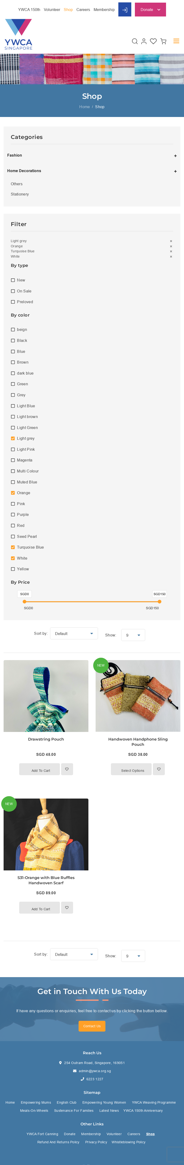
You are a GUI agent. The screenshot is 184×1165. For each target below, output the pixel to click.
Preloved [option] (25, 301)
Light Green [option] (27, 427)
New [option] (21, 280)
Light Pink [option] (26, 449)
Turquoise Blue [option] (30, 547)
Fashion (14, 155)
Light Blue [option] (26, 405)
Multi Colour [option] (28, 471)
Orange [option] (23, 492)
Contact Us (92, 1026)
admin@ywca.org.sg (95, 1071)
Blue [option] (21, 351)
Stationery (20, 194)
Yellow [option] (23, 569)
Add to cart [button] (41, 770)
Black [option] (22, 340)
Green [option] (22, 384)
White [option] (22, 558)
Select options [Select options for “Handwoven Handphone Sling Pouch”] (132, 770)
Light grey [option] (25, 438)
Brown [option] (23, 362)
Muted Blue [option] (27, 482)
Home (84, 106)
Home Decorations (24, 171)
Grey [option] (21, 394)
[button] (92, 241)
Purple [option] (23, 514)
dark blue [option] (25, 373)
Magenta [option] (24, 460)
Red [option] (20, 525)
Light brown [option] (27, 416)
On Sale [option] (24, 291)
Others (17, 183)
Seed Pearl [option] (27, 536)
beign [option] (22, 329)
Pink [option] (21, 503)
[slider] (24, 601)
